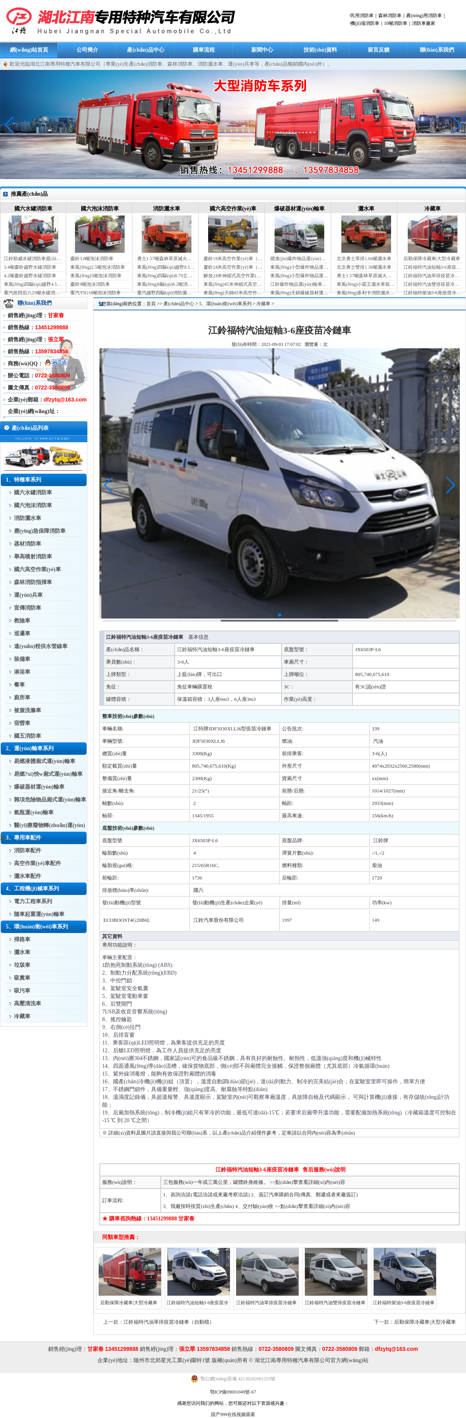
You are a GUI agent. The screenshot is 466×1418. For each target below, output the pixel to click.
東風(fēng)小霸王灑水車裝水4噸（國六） (366, 284)
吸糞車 (22, 978)
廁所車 (22, 697)
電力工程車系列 (33, 901)
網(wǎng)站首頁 (29, 50)
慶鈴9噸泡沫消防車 (90, 284)
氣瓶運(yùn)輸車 (34, 812)
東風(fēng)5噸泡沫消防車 (95, 275)
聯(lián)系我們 (437, 50)
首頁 (151, 303)
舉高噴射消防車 (33, 557)
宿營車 (22, 723)
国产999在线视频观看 (233, 1414)
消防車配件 (27, 850)
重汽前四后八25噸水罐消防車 (33, 292)
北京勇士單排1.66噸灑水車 (364, 258)
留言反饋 (378, 50)
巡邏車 (22, 633)
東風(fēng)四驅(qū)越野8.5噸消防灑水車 (166, 267)
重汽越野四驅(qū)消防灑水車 (166, 292)
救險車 (22, 621)
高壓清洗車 (27, 1003)
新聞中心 (262, 50)
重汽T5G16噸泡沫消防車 (95, 292)
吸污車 (22, 991)
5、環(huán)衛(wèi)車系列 (37, 927)
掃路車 (22, 939)
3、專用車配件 (23, 838)
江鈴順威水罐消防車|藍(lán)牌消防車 (33, 258)
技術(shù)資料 (320, 50)
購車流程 (204, 50)
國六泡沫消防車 (100, 209)
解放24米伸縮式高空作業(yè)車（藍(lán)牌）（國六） (232, 275)
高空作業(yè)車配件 (37, 863)
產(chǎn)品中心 (145, 50)
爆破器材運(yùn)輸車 (299, 209)
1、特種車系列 (23, 480)
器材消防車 (27, 544)
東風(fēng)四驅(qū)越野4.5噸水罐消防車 (33, 284)
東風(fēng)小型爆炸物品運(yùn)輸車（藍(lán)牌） (299, 267)
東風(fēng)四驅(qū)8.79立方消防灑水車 (166, 275)
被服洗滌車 (27, 710)
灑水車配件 (27, 876)
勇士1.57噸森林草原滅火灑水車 (166, 258)
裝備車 (22, 659)
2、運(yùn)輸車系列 (30, 748)
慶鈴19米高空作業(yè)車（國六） (232, 258)
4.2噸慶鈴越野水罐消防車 (30, 275)
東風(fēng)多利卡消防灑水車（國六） (366, 292)
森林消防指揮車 (33, 582)
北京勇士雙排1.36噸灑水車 (364, 267)
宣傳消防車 (27, 608)
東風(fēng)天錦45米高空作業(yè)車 (232, 292)
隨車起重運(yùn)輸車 (39, 914)
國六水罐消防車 (33, 209)
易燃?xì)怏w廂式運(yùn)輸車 (48, 774)
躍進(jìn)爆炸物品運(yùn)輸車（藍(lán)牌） (299, 258)
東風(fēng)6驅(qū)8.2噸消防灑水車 (166, 284)
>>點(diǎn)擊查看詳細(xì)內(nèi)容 (307, 1182)
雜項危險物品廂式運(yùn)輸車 (50, 800)
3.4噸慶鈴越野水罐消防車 (30, 267)
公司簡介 (87, 50)
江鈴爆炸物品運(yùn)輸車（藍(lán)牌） (299, 284)
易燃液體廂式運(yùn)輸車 (44, 761)
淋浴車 (22, 672)
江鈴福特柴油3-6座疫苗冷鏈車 (432, 292)
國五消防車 (27, 736)
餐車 (19, 685)
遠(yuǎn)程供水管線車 (41, 646)
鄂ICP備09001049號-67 (233, 1392)
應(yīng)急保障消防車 (40, 531)
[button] (457, 125)
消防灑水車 (166, 209)
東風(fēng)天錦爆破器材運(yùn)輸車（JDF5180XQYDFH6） (299, 292)
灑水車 (366, 209)
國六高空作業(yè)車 (233, 209)
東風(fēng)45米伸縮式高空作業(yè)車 (232, 284)
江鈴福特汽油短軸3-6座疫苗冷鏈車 (432, 267)
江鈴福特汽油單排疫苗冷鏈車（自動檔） (432, 275)
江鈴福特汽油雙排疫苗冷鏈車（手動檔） (432, 284)
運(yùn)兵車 (28, 595)
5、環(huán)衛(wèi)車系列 (225, 303)
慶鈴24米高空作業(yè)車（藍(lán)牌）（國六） (232, 267)
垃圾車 (22, 965)
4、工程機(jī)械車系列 (32, 888)
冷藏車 (432, 209)
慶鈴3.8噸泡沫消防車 (91, 258)
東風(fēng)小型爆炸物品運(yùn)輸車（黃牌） (299, 275)
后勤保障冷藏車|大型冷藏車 (431, 258)
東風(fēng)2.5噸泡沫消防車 (97, 267)
